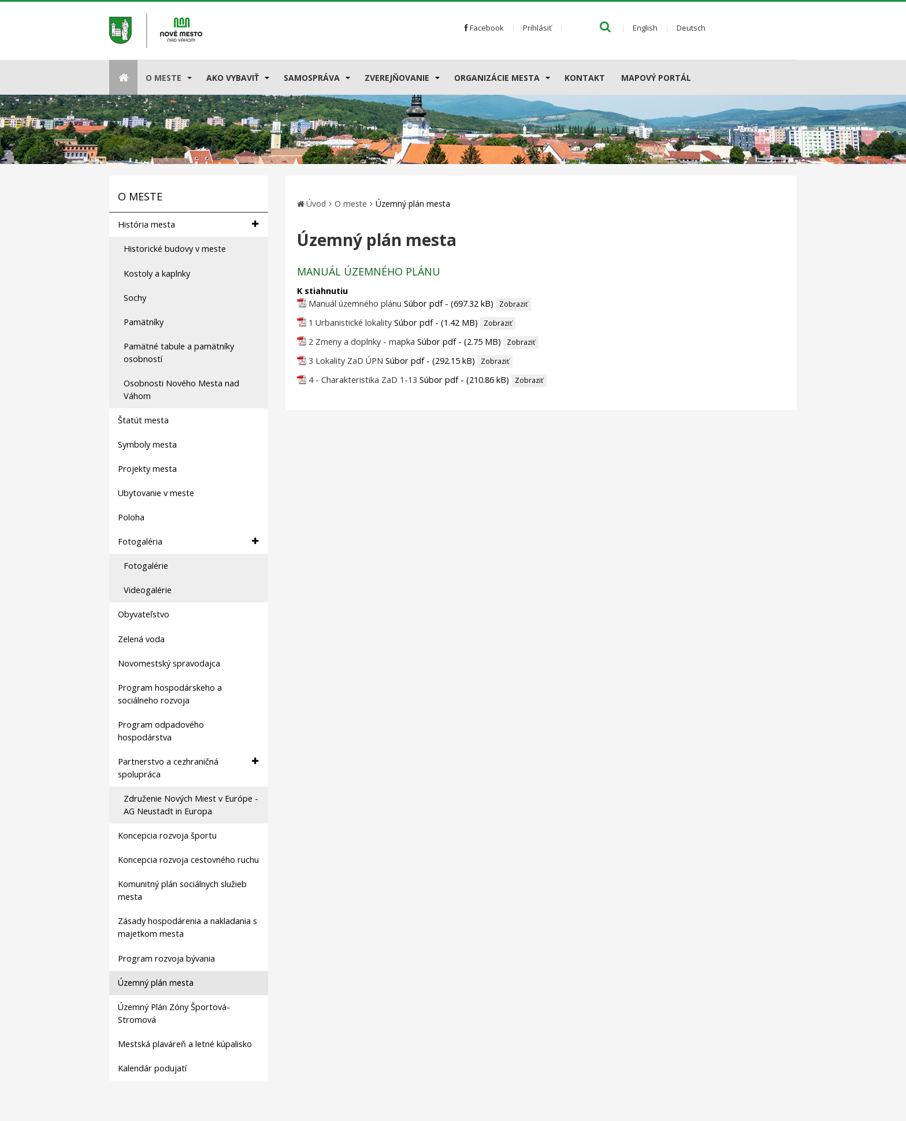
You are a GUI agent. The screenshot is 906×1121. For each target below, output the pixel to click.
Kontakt (585, 77)
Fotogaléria (188, 541)
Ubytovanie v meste (156, 492)
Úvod (316, 203)
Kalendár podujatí (152, 1068)
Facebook (484, 28)
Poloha (131, 517)
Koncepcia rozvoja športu (167, 835)
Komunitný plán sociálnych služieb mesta (182, 890)
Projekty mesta (147, 468)
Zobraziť (513, 304)
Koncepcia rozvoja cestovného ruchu (188, 859)
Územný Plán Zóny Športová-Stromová (174, 1013)
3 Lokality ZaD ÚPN (346, 360)
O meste (163, 77)
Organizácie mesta (497, 77)
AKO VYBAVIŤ (232, 77)
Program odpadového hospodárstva (161, 731)
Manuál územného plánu (355, 303)
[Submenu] (188, 77)
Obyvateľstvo (143, 614)
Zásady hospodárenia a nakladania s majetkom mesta (187, 927)
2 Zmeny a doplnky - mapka (362, 341)
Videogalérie (148, 589)
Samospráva (312, 77)
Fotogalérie (146, 565)
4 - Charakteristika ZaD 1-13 (363, 379)
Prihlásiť (537, 28)
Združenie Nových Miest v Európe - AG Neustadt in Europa (191, 805)
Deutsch (691, 28)
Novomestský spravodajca (169, 663)
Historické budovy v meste (175, 248)
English (645, 28)
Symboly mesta (147, 444)
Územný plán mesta (156, 982)
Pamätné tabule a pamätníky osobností (179, 352)
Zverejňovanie (397, 77)
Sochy (135, 297)
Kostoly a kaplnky (157, 273)
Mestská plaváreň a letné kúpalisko (185, 1043)
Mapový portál (656, 77)
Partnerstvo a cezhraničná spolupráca (188, 767)
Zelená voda (141, 639)
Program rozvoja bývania (166, 958)
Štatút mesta (143, 420)
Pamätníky (144, 321)
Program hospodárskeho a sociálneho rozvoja (170, 694)
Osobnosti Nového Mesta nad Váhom (181, 389)
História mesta (188, 224)
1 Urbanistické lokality (350, 322)
